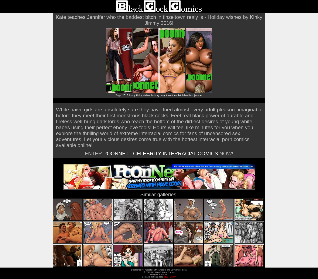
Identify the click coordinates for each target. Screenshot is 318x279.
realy (162, 95)
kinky (139, 95)
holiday (155, 95)
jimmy (132, 95)
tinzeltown (171, 95)
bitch (181, 95)
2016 (125, 95)
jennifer (198, 95)
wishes (146, 95)
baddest (189, 95)
